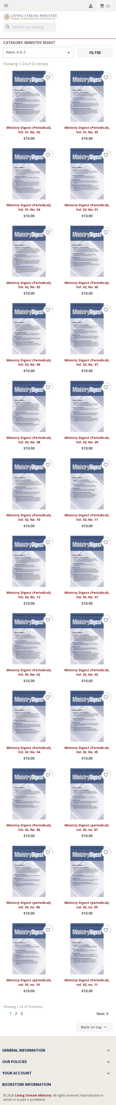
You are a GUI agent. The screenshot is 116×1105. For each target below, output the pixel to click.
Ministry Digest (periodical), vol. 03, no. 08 (29, 905)
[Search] (29, 27)
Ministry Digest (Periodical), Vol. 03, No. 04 (29, 750)
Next (103, 1014)
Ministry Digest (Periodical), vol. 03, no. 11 (87, 982)
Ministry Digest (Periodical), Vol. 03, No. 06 (29, 827)
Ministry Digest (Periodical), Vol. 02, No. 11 (87, 517)
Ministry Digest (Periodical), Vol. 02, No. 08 (29, 440)
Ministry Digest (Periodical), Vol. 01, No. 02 (29, 129)
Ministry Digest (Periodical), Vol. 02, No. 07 (87, 362)
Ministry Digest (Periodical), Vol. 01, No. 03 (87, 129)
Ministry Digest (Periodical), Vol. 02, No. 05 (87, 285)
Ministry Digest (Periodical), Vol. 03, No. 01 (87, 594)
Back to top (94, 1027)
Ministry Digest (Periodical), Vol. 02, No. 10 (29, 517)
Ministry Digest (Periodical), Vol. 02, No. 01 (87, 207)
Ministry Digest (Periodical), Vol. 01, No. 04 (29, 207)
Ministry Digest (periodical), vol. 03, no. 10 (29, 982)
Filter (95, 52)
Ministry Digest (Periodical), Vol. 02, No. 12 (29, 594)
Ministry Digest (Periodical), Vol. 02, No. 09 (87, 440)
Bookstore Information (26, 1084)
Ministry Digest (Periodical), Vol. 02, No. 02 (29, 285)
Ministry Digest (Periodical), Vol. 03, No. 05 (87, 750)
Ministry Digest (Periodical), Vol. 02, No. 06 (29, 362)
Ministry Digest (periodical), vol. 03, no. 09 (87, 905)
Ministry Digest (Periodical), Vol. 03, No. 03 (87, 672)
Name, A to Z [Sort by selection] (38, 52)
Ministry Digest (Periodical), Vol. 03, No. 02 (29, 672)
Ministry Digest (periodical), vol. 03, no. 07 (87, 827)
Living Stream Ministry (33, 1095)
